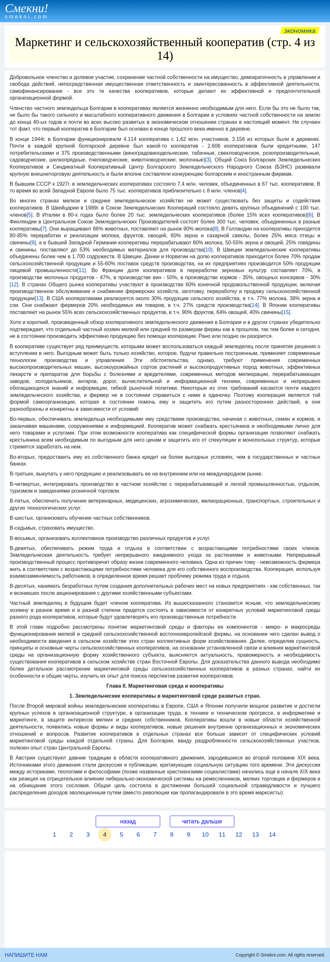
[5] (30, 215)
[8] (215, 228)
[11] (81, 270)
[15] (286, 312)
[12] (14, 284)
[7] (43, 228)
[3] (208, 159)
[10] (208, 249)
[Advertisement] (165, 899)
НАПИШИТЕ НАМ (26, 955)
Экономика (300, 30)
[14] (254, 305)
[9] (33, 242)
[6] (310, 215)
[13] (38, 298)
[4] (243, 190)
